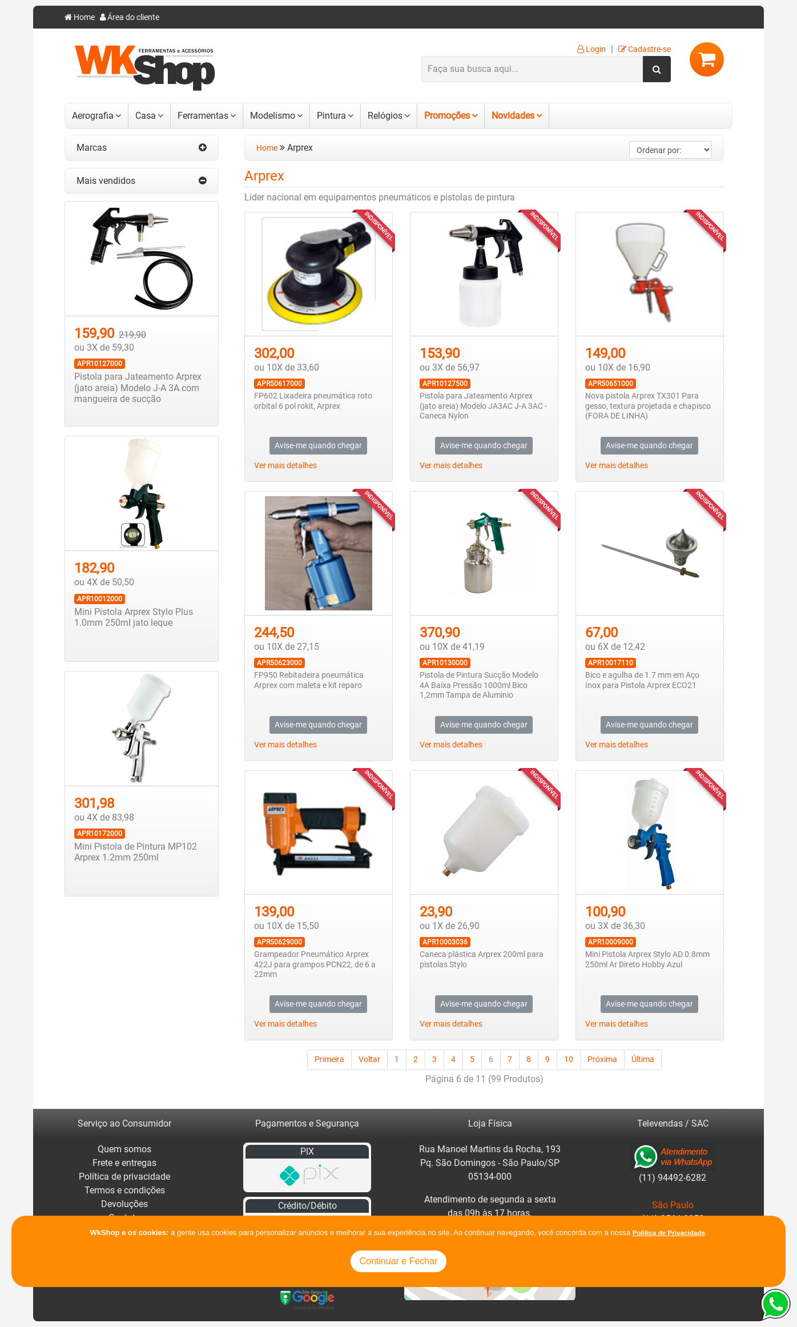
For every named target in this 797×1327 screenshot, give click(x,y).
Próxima (602, 1059)
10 (568, 1059)
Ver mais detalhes (285, 466)
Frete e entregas (124, 1162)
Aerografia (93, 115)
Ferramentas (203, 115)
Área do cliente (129, 17)
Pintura (331, 115)
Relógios (385, 115)
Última (642, 1059)
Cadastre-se (644, 49)
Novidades (513, 115)
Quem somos (124, 1149)
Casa (145, 115)
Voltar (369, 1059)
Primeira (329, 1059)
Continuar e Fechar (399, 1261)
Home (80, 17)
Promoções (447, 115)
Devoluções (124, 1204)
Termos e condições (124, 1190)
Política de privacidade (124, 1176)
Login (591, 49)
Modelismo (272, 115)
